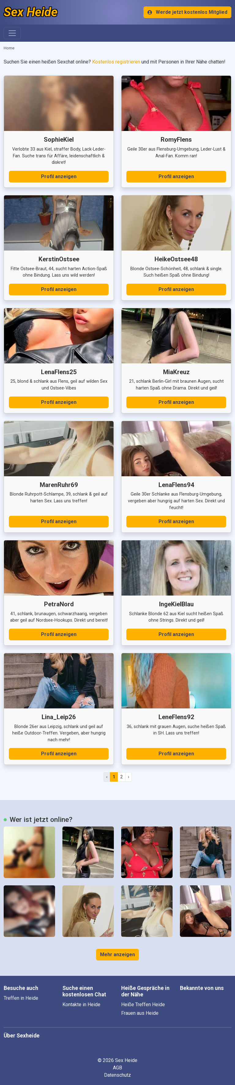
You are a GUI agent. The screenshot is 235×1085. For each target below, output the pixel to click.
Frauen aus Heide (140, 1013)
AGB (117, 1068)
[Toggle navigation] (12, 33)
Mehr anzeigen (117, 954)
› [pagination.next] (128, 776)
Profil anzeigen (58, 176)
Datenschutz (117, 1075)
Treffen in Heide (21, 998)
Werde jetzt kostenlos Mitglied (187, 12)
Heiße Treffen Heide (143, 1004)
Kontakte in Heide (81, 1004)
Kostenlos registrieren (116, 62)
